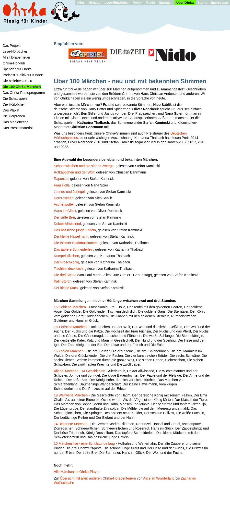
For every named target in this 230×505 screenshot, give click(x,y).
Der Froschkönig (66, 262)
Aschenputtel (64, 204)
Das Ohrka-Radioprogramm (24, 93)
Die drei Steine (65, 275)
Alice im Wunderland (158, 478)
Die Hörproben (14, 116)
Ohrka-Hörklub (14, 63)
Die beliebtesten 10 (17, 81)
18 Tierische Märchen (70, 327)
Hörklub (95, 2)
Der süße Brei (64, 217)
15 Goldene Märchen (70, 307)
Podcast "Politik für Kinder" (23, 75)
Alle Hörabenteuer (16, 57)
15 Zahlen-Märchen (68, 351)
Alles (81, 2)
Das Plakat (11, 110)
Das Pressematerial (18, 128)
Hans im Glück (65, 211)
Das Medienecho (15, 122)
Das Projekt (11, 46)
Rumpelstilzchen (66, 256)
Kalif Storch (62, 281)
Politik (137, 2)
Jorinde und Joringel (69, 192)
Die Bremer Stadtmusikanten (76, 243)
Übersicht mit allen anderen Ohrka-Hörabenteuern (98, 478)
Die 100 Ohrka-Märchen (22, 87)
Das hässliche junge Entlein (75, 230)
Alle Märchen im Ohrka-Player (77, 472)
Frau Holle (62, 185)
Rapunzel (61, 179)
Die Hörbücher (14, 104)
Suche (202, 2)
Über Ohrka (185, 2)
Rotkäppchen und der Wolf (74, 172)
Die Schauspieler (16, 98)
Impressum (219, 2)
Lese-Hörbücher (116, 2)
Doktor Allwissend (67, 224)
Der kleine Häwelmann (71, 236)
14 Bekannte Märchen (70, 424)
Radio (150, 2)
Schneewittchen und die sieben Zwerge (84, 166)
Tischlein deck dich (68, 269)
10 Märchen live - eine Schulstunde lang (84, 443)
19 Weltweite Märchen (71, 395)
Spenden (165, 2)
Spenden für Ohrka (17, 69)
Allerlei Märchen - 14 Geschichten (79, 371)
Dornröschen (63, 198)
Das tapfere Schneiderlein (73, 249)
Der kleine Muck (66, 288)
